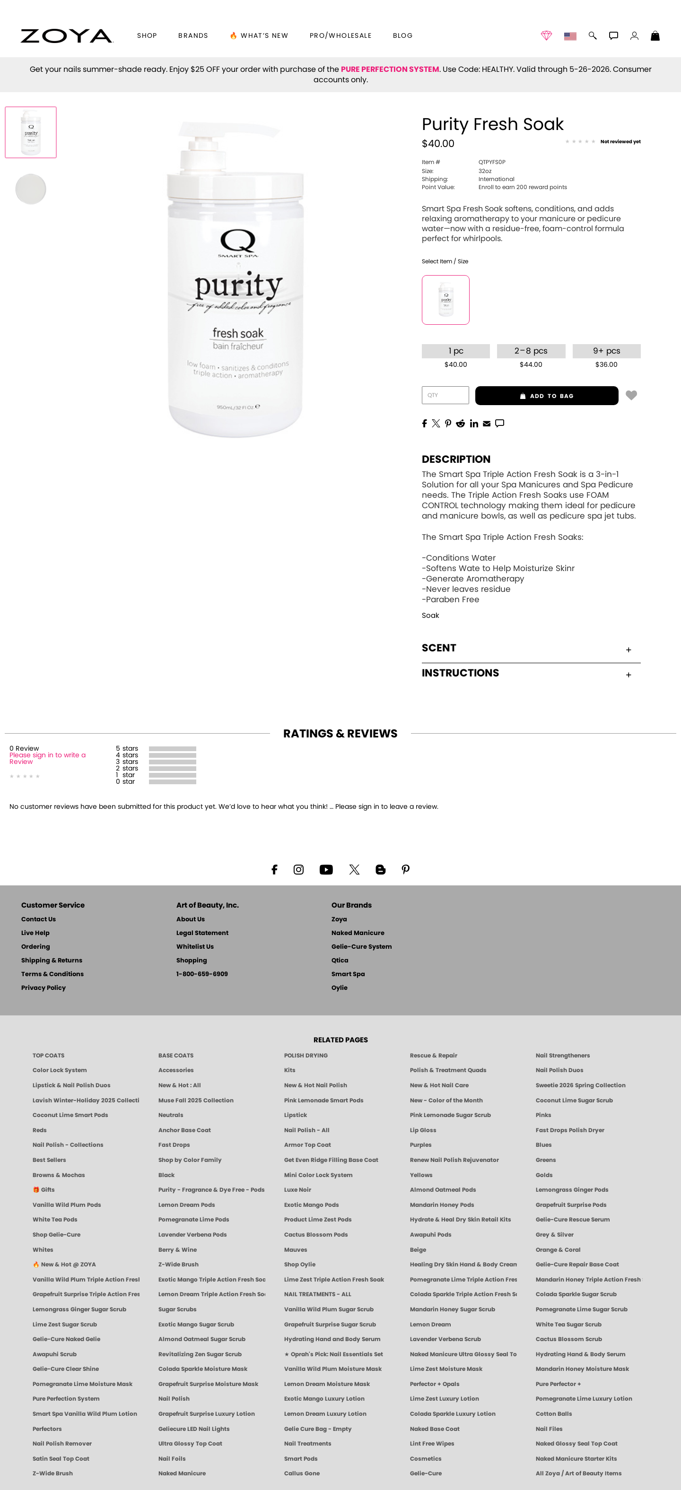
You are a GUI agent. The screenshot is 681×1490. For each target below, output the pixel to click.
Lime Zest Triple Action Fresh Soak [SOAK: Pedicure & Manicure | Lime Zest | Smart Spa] (334, 1279)
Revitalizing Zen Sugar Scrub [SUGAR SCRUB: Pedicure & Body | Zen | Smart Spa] (200, 1354)
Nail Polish (174, 1399)
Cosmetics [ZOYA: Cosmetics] (426, 1459)
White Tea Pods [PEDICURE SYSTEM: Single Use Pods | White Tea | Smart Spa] (55, 1219)
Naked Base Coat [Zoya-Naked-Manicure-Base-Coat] (435, 1429)
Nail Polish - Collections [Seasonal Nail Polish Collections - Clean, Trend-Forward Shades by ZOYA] (68, 1145)
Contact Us (38, 920)
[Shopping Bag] (655, 37)
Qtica (340, 961)
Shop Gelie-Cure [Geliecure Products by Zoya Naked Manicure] (56, 1235)
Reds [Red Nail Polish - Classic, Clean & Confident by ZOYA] (40, 1130)
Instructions (526, 673)
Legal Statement (202, 933)
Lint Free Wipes (432, 1444)
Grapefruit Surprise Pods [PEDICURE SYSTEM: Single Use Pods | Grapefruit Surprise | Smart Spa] (571, 1205)
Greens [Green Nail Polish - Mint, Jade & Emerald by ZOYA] (546, 1160)
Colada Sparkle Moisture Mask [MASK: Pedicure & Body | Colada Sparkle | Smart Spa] (202, 1369)
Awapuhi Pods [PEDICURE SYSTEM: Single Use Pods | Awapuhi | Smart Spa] (431, 1235)
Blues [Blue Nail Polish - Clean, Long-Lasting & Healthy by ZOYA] (544, 1145)
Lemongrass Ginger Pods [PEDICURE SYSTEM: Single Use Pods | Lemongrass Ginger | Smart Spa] (572, 1190)
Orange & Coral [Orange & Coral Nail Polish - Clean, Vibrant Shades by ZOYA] (558, 1250)
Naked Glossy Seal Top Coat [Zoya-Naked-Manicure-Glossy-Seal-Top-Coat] (577, 1444)
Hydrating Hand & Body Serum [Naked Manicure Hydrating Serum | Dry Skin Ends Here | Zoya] (581, 1354)
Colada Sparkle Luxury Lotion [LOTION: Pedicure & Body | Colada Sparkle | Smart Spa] (453, 1414)
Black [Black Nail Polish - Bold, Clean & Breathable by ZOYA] (166, 1175)
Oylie (340, 988)
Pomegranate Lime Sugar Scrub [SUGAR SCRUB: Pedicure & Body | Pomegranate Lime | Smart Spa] (582, 1309)
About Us (190, 920)
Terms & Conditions (52, 974)
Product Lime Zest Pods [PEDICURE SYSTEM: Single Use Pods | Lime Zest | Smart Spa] (318, 1219)
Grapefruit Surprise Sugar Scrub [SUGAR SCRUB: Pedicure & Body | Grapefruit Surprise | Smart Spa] (330, 1324)
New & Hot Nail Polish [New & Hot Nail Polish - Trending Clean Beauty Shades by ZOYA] (315, 1085)
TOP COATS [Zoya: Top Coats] (48, 1055)
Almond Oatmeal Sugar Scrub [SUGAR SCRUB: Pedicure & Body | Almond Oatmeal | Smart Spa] (201, 1339)
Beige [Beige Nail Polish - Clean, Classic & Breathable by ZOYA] (418, 1250)
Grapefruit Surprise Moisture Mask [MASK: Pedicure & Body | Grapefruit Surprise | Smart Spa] (208, 1384)
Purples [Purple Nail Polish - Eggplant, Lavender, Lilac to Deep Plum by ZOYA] (421, 1145)
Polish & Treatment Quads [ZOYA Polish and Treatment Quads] (448, 1070)
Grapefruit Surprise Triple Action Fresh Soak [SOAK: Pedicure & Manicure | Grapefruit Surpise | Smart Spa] (86, 1294)
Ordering (35, 947)
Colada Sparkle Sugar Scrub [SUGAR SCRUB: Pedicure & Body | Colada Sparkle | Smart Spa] (576, 1294)
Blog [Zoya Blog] (403, 36)
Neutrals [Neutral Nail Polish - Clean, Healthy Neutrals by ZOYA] (170, 1115)
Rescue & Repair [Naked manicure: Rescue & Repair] (433, 1055)
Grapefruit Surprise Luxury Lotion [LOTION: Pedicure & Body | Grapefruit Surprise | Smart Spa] (206, 1414)
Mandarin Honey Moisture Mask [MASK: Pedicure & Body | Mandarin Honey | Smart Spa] (582, 1369)
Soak (430, 615)
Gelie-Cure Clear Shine (66, 1369)
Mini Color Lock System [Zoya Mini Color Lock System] (318, 1175)
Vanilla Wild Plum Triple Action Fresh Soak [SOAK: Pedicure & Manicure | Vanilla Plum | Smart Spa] (86, 1279)
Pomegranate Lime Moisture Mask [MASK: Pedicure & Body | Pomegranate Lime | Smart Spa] (82, 1384)
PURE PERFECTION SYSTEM (390, 69)
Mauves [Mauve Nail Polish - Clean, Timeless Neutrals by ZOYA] (295, 1250)
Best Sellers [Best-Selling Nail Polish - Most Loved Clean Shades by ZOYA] (49, 1160)
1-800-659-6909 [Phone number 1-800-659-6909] (202, 974)
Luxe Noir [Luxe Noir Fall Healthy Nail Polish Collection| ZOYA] (297, 1190)
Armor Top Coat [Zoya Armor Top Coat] (307, 1145)
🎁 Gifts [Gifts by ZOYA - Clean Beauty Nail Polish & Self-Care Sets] (44, 1190)
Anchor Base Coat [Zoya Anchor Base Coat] (184, 1130)
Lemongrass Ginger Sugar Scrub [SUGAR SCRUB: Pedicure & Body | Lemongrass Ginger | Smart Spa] (79, 1309)
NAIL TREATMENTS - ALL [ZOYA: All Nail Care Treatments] (317, 1294)
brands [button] (193, 36)
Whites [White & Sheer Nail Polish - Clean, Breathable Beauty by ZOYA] (43, 1250)
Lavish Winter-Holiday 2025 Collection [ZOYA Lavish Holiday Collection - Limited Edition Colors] (86, 1100)
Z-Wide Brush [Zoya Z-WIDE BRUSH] (53, 1473)
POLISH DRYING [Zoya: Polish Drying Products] (306, 1055)
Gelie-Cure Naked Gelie (66, 1339)
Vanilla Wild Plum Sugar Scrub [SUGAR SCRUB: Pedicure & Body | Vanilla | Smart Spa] (329, 1309)
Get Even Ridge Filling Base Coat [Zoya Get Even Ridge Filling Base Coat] (331, 1160)
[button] (67, 36)
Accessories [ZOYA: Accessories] (176, 1070)
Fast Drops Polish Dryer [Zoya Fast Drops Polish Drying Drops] (570, 1130)
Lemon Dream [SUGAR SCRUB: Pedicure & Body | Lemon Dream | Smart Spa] (430, 1324)
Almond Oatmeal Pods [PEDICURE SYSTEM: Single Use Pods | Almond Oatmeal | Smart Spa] (443, 1190)
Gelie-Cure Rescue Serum (573, 1219)
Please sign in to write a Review (47, 758)
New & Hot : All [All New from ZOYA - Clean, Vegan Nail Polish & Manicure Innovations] (179, 1085)
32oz (456, 171)
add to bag (524, 396)
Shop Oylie (299, 1264)
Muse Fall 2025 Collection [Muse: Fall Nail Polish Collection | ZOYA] (196, 1100)
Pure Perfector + (558, 1384)
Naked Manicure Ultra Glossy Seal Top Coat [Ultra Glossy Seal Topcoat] (463, 1354)
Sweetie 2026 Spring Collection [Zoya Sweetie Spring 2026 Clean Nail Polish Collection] (581, 1085)
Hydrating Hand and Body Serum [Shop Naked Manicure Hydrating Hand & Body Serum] (332, 1339)
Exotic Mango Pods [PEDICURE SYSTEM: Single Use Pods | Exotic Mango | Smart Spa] (311, 1205)
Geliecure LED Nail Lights (194, 1429)
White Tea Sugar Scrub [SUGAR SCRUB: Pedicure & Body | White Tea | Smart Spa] (569, 1324)
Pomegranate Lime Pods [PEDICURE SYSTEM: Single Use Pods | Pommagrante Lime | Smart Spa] (193, 1219)
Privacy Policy (43, 988)
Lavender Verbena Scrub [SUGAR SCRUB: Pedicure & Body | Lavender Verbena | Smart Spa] (445, 1339)
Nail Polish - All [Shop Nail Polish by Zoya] (307, 1130)
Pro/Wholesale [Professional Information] (341, 36)
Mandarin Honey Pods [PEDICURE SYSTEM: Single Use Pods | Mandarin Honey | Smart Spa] (442, 1205)
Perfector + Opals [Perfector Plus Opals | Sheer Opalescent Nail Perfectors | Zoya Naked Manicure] (435, 1384)
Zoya (339, 920)
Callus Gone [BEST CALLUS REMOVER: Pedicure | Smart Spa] (302, 1473)
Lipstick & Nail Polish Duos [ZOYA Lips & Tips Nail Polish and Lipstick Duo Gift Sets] (72, 1085)
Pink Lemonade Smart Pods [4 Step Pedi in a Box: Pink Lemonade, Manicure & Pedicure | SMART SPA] (324, 1100)
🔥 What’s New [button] (258, 36)
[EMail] (486, 422)
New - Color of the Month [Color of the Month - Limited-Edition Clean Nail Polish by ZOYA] (446, 1100)
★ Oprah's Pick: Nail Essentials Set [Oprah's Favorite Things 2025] (333, 1354)
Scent (526, 648)
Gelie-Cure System (362, 947)
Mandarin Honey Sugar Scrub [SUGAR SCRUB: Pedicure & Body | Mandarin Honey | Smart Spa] (452, 1309)
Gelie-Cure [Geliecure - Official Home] (426, 1473)
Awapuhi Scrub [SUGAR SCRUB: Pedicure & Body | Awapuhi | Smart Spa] (55, 1354)
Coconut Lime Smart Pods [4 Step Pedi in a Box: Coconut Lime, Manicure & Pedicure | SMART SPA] (70, 1115)
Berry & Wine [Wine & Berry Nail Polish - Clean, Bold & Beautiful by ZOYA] (177, 1250)
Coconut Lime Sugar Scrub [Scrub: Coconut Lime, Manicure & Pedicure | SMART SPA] (574, 1100)
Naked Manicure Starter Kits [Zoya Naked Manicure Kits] (576, 1459)
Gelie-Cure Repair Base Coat (577, 1264)
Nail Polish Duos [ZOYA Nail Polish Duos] (560, 1070)
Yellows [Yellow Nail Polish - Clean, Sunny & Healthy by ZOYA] (421, 1175)
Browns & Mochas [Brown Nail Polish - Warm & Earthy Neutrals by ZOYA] (59, 1175)
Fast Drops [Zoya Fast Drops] (174, 1145)
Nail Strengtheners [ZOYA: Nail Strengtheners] (563, 1055)
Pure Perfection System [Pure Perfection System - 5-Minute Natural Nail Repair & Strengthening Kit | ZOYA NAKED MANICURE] (66, 1399)
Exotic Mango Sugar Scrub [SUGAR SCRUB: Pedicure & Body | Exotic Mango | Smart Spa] (196, 1324)
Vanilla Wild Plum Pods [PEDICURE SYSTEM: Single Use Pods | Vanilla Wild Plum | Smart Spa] (67, 1205)
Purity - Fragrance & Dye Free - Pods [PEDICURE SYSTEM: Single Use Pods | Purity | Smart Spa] (211, 1190)
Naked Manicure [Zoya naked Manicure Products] (182, 1473)
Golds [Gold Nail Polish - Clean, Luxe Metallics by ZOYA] (544, 1175)
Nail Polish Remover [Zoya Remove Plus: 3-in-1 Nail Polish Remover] (62, 1444)
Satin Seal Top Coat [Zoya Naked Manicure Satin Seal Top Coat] (61, 1459)
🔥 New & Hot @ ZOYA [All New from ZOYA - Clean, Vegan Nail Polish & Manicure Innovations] (64, 1264)
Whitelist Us (195, 947)
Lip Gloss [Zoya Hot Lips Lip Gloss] (423, 1130)
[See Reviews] (603, 142)
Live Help (35, 933)
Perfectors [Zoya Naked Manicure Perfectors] (47, 1429)
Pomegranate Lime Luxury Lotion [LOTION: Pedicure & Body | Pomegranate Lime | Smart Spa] (584, 1399)
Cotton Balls (554, 1414)
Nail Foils (172, 1459)
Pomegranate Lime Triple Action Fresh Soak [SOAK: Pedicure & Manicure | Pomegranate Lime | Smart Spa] (463, 1279)
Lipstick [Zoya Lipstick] (295, 1115)
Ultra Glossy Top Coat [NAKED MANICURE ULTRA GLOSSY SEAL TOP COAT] (190, 1444)
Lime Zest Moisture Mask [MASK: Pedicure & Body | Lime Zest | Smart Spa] (446, 1369)
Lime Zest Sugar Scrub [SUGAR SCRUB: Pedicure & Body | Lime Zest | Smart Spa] (65, 1324)
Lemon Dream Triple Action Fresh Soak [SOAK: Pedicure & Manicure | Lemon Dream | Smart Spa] (211, 1294)
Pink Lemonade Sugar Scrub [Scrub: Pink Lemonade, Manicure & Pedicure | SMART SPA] (450, 1115)
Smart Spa (348, 974)
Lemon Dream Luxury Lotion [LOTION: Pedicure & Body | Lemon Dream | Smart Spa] (325, 1414)
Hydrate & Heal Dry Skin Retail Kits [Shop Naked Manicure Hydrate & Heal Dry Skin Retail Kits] (460, 1219)
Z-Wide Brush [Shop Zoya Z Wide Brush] (178, 1264)
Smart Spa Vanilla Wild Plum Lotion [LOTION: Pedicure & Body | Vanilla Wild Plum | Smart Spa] (85, 1414)
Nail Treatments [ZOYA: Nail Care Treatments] (308, 1444)
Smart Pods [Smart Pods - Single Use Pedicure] (301, 1459)
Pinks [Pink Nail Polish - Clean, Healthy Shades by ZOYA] (543, 1115)
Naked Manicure (358, 933)
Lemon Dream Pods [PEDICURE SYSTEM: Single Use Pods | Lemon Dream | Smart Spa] (186, 1205)
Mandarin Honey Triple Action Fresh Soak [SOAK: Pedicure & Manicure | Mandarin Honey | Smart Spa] (589, 1279)
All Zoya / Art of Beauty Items (579, 1473)
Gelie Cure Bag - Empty (318, 1429)
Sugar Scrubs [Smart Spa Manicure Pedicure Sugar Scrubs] (177, 1309)
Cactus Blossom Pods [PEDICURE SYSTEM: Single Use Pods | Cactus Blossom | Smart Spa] (316, 1235)
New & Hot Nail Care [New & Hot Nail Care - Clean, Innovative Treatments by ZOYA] (439, 1085)
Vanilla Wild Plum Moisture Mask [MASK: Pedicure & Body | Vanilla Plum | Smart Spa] (333, 1369)
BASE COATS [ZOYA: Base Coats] (175, 1055)
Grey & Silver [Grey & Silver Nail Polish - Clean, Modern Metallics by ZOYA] (555, 1235)
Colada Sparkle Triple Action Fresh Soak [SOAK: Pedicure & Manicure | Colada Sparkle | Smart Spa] (463, 1294)
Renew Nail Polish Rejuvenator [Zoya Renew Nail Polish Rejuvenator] (454, 1160)
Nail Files (549, 1429)
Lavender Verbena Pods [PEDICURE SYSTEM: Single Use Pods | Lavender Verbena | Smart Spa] (192, 1235)
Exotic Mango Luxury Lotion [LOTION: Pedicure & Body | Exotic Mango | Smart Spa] (324, 1399)
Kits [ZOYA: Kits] (290, 1070)
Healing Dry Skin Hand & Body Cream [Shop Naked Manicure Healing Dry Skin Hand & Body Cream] (463, 1264)
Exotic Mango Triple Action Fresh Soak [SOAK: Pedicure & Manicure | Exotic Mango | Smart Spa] (211, 1279)
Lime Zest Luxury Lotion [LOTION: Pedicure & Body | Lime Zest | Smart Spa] (444, 1399)
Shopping (191, 961)
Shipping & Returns (51, 961)
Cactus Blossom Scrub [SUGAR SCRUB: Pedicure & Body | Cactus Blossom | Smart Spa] (569, 1339)
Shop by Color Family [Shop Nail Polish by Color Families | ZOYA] (190, 1160)
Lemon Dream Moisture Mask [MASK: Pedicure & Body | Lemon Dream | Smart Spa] (327, 1384)
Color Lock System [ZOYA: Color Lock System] (60, 1070)
